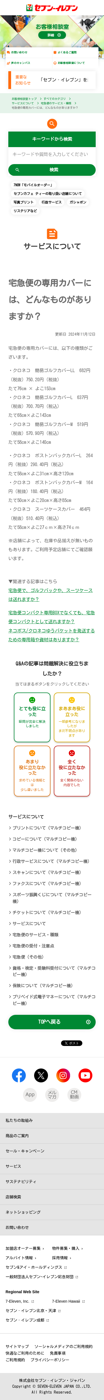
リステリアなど (25, 210)
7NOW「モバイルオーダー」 (34, 185)
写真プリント (24, 202)
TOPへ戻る (49, 1021)
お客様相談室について (71, 63)
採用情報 (60, 1258)
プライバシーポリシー (50, 1360)
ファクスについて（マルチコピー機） (47, 884)
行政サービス (52, 202)
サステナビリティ (21, 1182)
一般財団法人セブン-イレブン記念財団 (39, 1277)
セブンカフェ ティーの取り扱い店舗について (48, 193)
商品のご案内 (17, 1136)
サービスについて (23, 103)
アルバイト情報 (19, 1258)
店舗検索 (13, 1197)
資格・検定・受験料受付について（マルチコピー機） (54, 971)
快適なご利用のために (25, 1353)
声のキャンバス (20, 63)
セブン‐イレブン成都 (25, 1320)
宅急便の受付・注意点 (33, 946)
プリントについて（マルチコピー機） (47, 828)
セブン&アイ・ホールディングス (34, 1267)
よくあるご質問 (67, 52)
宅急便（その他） (29, 957)
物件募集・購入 (65, 1248)
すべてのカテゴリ (55, 98)
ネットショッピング (23, 1212)
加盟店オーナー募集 (23, 1248)
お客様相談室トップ (24, 98)
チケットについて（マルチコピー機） (47, 913)
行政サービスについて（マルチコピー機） (52, 861)
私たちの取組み (19, 1120)
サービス (13, 1166)
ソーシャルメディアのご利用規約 (63, 1347)
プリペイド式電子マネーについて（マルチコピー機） (54, 1000)
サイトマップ (17, 1347)
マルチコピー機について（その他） (45, 850)
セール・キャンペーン (25, 1151)
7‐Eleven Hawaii (66, 1301)
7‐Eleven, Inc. (17, 1301)
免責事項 (57, 1353)
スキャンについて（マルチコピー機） (47, 872)
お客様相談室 (52, 26)
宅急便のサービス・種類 (56, 103)
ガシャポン (78, 202)
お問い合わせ (19, 52)
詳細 (50, 35)
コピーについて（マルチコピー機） (45, 839)
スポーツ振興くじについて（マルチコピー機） (52, 898)
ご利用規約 (15, 1360)
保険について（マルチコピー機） (43, 986)
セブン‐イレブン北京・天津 (31, 1311)
